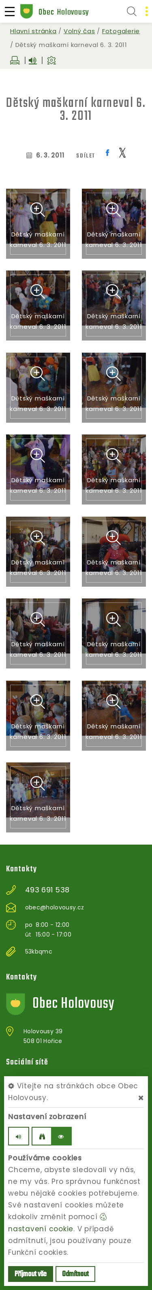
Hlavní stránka (33, 31)
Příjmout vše (31, 1274)
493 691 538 (47, 890)
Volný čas (79, 31)
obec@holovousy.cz (54, 907)
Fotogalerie (121, 31)
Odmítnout (75, 1274)
